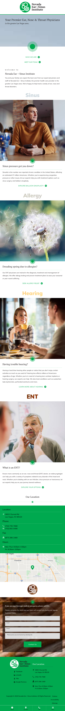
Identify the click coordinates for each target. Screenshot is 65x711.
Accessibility (55, 700)
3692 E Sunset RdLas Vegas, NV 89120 (42, 671)
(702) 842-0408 (11, 528)
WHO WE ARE (30, 57)
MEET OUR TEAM (30, 62)
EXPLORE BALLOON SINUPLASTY (31, 186)
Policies (54, 696)
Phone (8, 628)
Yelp (16, 678)
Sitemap (54, 703)
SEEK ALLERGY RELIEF (30, 283)
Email (8, 622)
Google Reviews (20, 682)
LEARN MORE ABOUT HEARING (31, 387)
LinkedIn (17, 675)
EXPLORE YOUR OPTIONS (31, 487)
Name (8, 617)
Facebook (18, 671)
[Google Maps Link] (32, 567)
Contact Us (32, 644)
